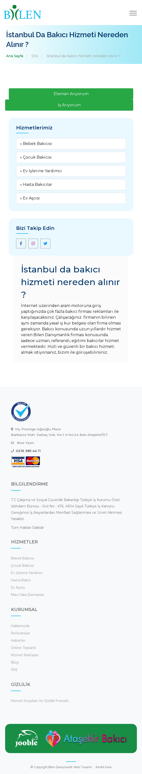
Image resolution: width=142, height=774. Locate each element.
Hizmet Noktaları (25, 655)
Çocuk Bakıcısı (22, 565)
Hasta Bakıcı (21, 580)
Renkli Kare (104, 767)
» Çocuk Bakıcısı (36, 157)
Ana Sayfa (14, 56)
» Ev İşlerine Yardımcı (41, 171)
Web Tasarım (82, 767)
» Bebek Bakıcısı (36, 143)
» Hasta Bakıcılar (36, 184)
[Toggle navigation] (133, 13)
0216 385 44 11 (28, 451)
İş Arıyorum (69, 105)
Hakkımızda (20, 626)
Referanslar (20, 633)
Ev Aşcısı (18, 587)
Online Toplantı (23, 648)
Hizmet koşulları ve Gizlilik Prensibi (40, 701)
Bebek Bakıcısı (22, 558)
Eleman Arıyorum (71, 93)
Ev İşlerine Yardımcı (26, 573)
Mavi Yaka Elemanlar (27, 595)
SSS (34, 56)
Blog (15, 662)
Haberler (18, 640)
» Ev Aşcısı (30, 198)
